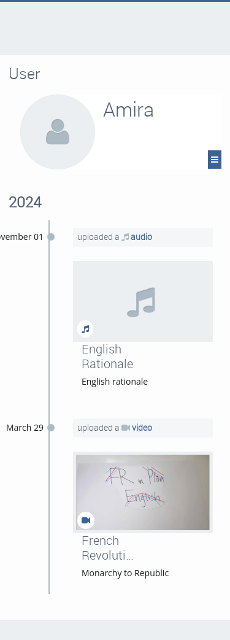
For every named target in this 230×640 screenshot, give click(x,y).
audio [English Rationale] (141, 236)
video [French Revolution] (142, 427)
